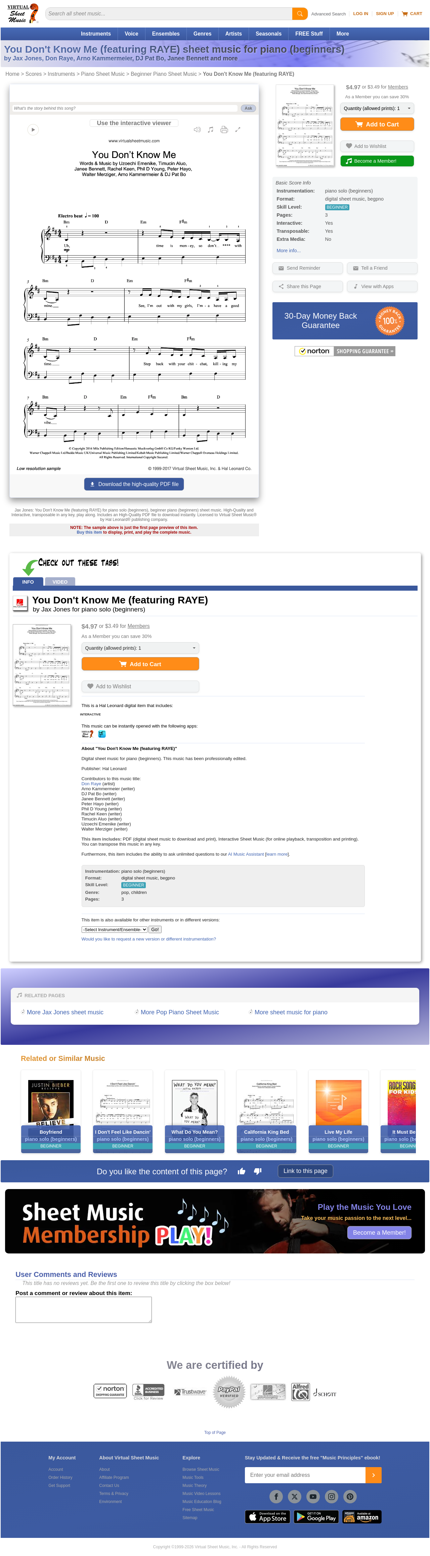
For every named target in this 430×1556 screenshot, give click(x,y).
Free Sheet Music (198, 1509)
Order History (60, 1477)
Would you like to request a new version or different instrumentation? (149, 939)
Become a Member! (379, 1232)
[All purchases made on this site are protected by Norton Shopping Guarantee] (345, 355)
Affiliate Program (114, 1477)
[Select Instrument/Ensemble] (114, 929)
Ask (248, 108)
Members (398, 87)
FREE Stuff (308, 34)
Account (55, 1469)
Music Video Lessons (201, 1493)
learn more (277, 854)
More (343, 34)
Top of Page (215, 1432)
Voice (131, 34)
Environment (110, 1501)
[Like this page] (241, 1172)
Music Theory (194, 1485)
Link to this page (306, 1171)
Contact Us (109, 1485)
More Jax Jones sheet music (65, 1012)
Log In (360, 13)
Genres (203, 34)
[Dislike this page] (257, 1172)
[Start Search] (300, 14)
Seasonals (269, 34)
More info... (289, 250)
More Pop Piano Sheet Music (180, 1012)
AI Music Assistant (246, 854)
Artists (233, 34)
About (104, 1469)
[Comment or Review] (83, 1310)
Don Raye (91, 783)
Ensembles (166, 34)
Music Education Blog (201, 1501)
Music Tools (192, 1477)
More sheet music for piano (291, 1012)
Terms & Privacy (113, 1493)
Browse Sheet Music (200, 1469)
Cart (412, 13)
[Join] (374, 1475)
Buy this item (89, 532)
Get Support (59, 1485)
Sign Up (385, 13)
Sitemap (189, 1517)
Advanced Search (328, 13)
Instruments (96, 34)
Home (12, 74)
